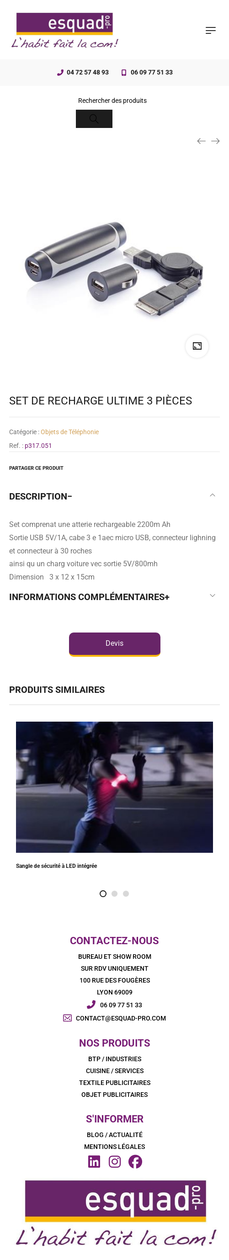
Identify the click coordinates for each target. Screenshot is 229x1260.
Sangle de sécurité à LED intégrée (56, 866)
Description (38, 496)
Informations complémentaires (87, 596)
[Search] (94, 119)
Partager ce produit (36, 468)
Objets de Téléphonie (70, 432)
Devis (114, 643)
